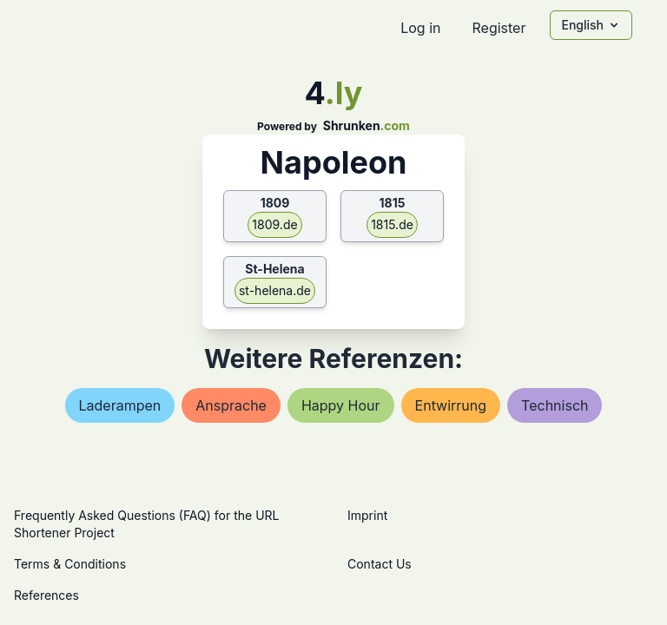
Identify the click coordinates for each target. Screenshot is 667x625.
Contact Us (379, 563)
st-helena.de (275, 290)
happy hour (340, 405)
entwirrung (451, 405)
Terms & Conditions (70, 563)
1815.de (392, 224)
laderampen (120, 405)
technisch (554, 405)
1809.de (274, 224)
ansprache (231, 405)
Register (498, 27)
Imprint (367, 515)
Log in (420, 27)
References (46, 595)
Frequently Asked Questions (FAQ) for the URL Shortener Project (146, 524)
